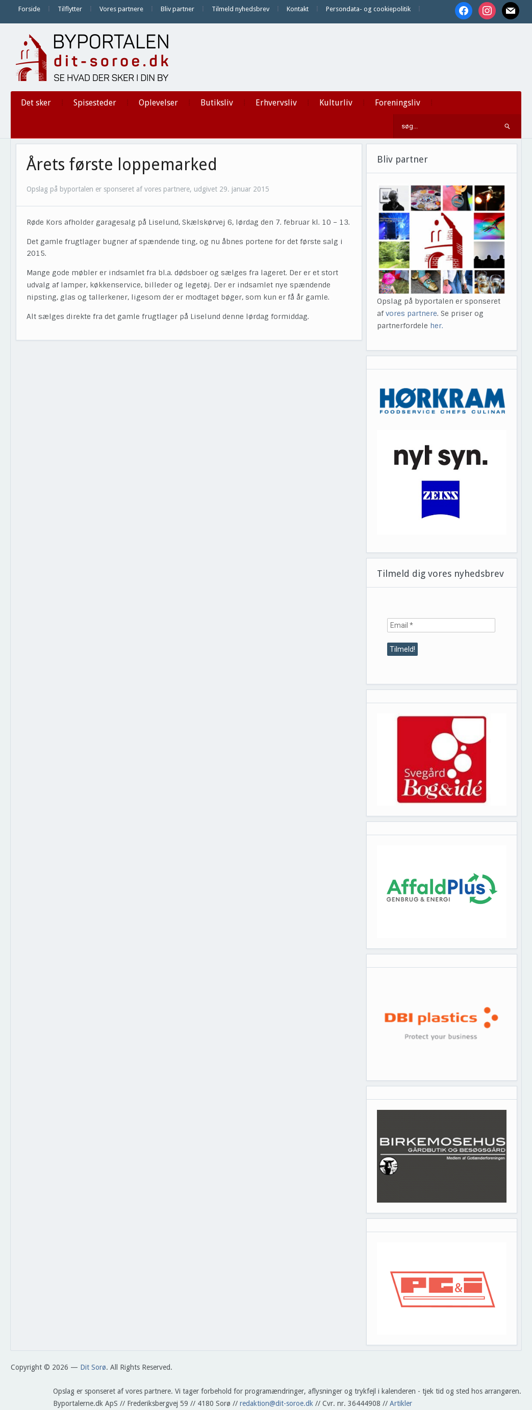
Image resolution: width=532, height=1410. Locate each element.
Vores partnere (121, 9)
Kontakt (298, 9)
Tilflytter (70, 9)
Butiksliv (216, 103)
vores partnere (411, 313)
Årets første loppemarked (122, 164)
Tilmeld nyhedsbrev (240, 9)
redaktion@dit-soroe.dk (276, 1403)
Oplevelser (158, 103)
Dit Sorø (93, 1367)
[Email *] (441, 625)
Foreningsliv (397, 103)
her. (436, 325)
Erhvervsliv (276, 103)
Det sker (36, 103)
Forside (29, 9)
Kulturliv (335, 103)
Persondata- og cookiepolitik (368, 9)
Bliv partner (177, 9)
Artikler (401, 1403)
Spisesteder (94, 103)
